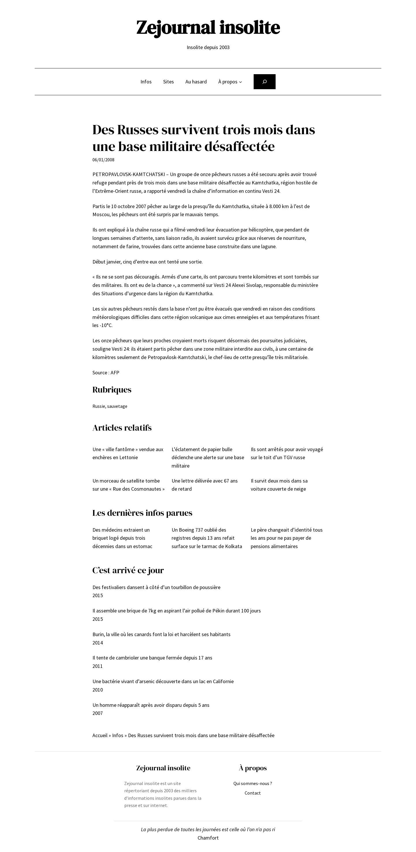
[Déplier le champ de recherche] (265, 81)
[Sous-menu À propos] (240, 81)
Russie (98, 406)
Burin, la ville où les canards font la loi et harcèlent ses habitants (161, 634)
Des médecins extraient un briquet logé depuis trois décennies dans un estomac (122, 538)
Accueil (99, 735)
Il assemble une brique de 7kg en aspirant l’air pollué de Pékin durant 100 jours (176, 610)
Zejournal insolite (208, 27)
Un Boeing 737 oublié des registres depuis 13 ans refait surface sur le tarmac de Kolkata (207, 538)
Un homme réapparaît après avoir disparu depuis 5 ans (150, 705)
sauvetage (117, 406)
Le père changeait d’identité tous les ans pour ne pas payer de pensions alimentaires (287, 538)
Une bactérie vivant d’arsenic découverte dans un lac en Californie (163, 681)
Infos (117, 735)
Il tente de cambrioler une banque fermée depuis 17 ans (152, 657)
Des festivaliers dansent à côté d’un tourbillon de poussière (156, 587)
